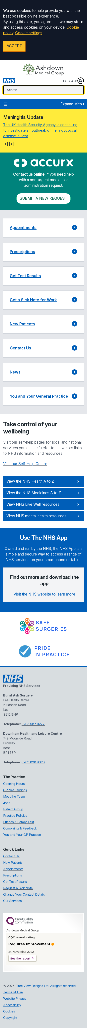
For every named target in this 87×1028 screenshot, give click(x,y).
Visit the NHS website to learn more (44, 594)
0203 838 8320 (33, 762)
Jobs (6, 803)
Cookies (9, 1011)
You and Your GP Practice (22, 835)
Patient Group (13, 809)
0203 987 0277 (33, 724)
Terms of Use (13, 992)
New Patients (13, 863)
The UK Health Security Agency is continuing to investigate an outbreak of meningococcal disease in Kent (40, 130)
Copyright (10, 1018)
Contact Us (11, 856)
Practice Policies (15, 816)
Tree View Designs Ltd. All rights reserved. (46, 986)
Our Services (12, 901)
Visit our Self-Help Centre (25, 464)
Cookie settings (28, 33)
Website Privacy (15, 999)
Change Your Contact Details (24, 894)
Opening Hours (14, 784)
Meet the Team (14, 796)
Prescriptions (12, 875)
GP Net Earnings (15, 790)
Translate (72, 80)
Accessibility (12, 1005)
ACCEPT (14, 46)
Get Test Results (15, 882)
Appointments (13, 869)
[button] (5, 144)
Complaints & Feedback (20, 828)
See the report (20, 958)
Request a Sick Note (18, 888)
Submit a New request (43, 198)
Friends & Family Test (18, 822)
